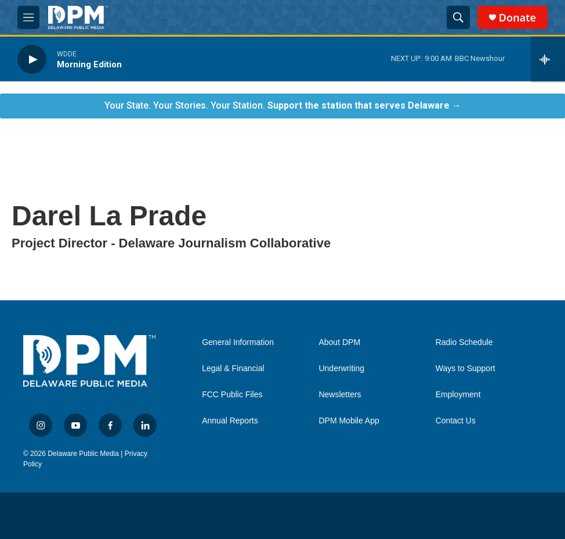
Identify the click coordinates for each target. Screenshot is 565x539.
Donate (517, 18)
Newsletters (339, 394)
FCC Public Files (232, 394)
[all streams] (548, 59)
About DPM (339, 342)
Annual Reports (230, 420)
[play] (32, 59)
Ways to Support (465, 368)
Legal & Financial (233, 368)
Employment (458, 394)
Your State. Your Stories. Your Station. (282, 105)
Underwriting (341, 368)
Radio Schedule (464, 342)
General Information (238, 342)
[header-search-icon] (458, 17)
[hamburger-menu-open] (28, 17)
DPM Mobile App (348, 420)
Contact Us (456, 420)
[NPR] (36, 516)
